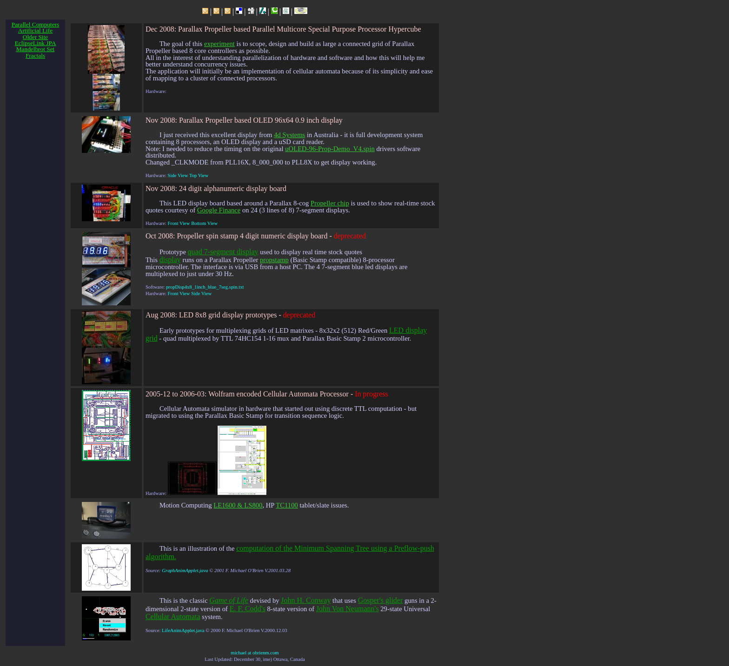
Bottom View (204, 223)
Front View (179, 223)
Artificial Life (35, 30)
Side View (178, 175)
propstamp (274, 260)
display (170, 260)
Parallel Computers (36, 24)
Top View (198, 175)
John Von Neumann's (347, 609)
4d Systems (289, 134)
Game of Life (228, 600)
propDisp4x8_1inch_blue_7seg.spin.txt (205, 287)
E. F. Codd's (247, 609)
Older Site (35, 36)
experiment (219, 43)
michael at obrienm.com (254, 652)
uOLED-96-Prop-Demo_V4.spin (330, 148)
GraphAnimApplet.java (185, 570)
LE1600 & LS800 (237, 505)
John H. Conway (306, 600)
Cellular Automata (173, 616)
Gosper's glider (380, 600)
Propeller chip (330, 203)
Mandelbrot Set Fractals (35, 52)
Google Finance (218, 210)
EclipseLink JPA (35, 43)
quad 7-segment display (223, 252)
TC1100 (287, 505)
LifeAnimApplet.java (183, 630)
